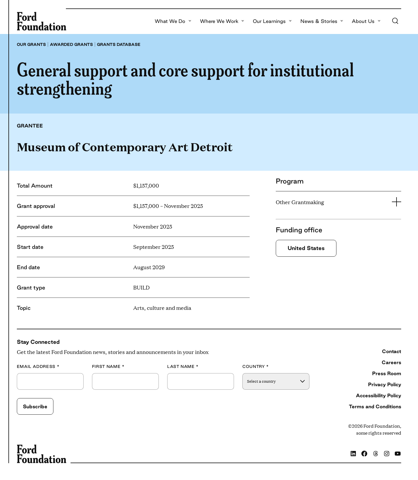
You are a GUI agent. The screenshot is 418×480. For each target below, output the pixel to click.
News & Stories (322, 21)
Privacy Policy (384, 384)
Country (255, 366)
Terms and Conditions (375, 406)
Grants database (118, 44)
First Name (108, 366)
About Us (366, 21)
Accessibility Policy (378, 395)
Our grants (31, 44)
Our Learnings (272, 21)
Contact (391, 351)
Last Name (183, 366)
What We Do (173, 21)
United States (306, 248)
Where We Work (222, 21)
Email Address (38, 366)
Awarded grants (71, 44)
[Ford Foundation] (41, 21)
